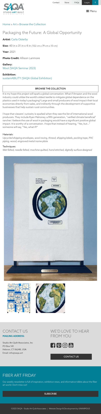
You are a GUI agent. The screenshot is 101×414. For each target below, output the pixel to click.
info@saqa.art (16, 353)
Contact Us (71, 357)
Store (67, 2)
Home (6, 24)
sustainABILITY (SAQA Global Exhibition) (27, 78)
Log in (87, 2)
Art (15, 24)
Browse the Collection (32, 24)
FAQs (76, 2)
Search (95, 2)
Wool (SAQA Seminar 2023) (19, 68)
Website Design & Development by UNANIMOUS (69, 409)
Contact (56, 2)
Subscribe (50, 394)
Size (5, 45)
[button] (50, 280)
